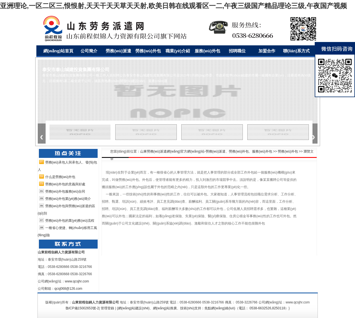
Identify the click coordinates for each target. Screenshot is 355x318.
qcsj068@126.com (69, 289)
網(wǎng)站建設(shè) (134, 308)
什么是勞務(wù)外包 (60, 177)
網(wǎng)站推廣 (165, 308)
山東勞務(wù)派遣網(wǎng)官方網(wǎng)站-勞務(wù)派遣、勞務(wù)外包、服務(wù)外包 (206, 151)
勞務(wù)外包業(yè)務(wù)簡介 (68, 199)
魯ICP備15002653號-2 (82, 308)
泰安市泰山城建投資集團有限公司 (75, 69)
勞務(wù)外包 (288, 151)
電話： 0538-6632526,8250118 (262, 308)
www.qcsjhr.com (77, 281)
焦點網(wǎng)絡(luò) (219, 308)
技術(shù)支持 (190, 308)
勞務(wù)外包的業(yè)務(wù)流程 (69, 221)
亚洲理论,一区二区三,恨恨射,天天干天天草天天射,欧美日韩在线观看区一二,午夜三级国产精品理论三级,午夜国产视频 (173, 6)
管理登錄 (107, 308)
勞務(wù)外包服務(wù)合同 (65, 191)
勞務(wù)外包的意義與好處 (65, 184)
